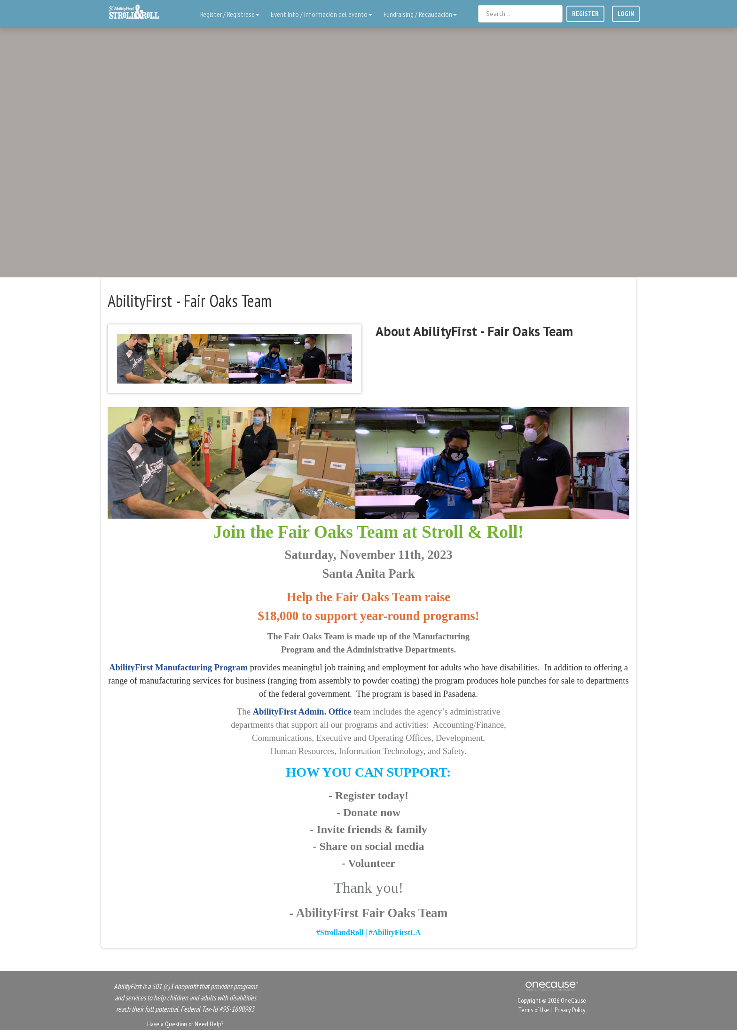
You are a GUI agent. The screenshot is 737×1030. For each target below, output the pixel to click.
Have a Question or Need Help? (185, 1024)
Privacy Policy (570, 1010)
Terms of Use (533, 1010)
